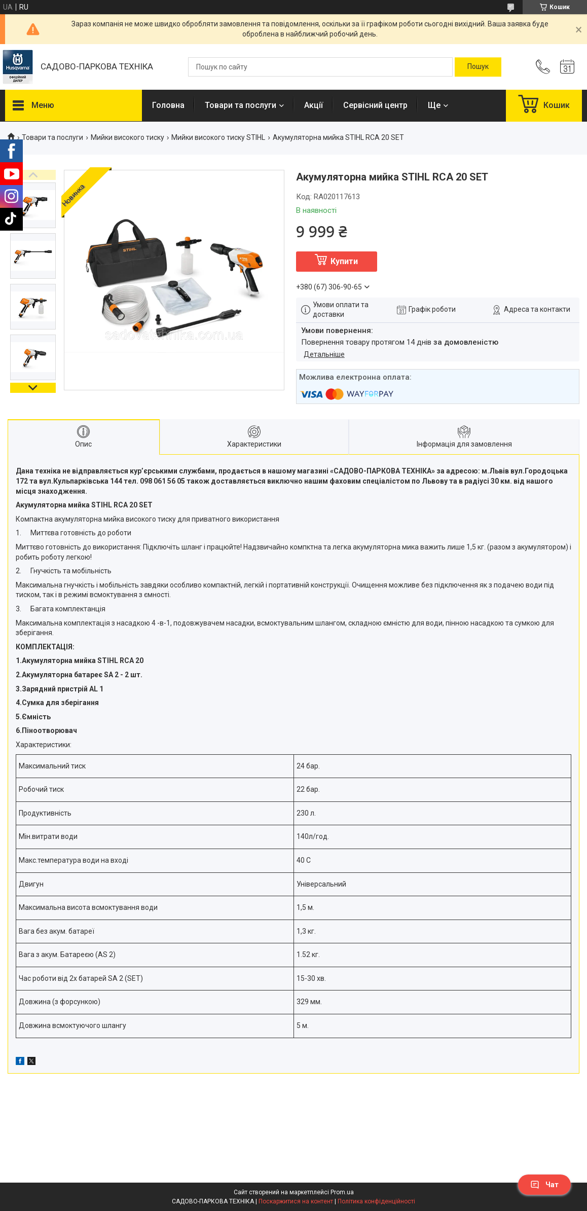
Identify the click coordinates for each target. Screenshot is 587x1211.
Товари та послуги (240, 105)
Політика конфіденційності (376, 1201)
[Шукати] (478, 67)
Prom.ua (342, 1192)
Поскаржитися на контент (296, 1201)
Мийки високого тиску (127, 137)
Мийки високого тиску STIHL (218, 137)
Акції (313, 105)
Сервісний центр (375, 105)
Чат (544, 1184)
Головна (168, 105)
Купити (344, 261)
